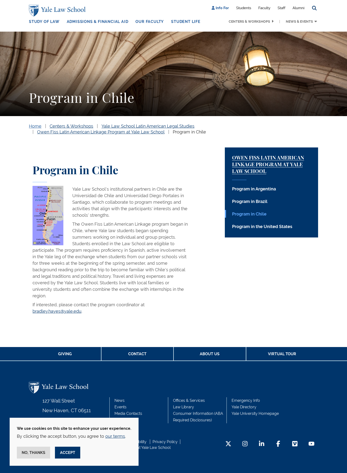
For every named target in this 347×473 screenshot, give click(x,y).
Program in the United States (262, 226)
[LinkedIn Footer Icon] (262, 444)
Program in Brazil (249, 201)
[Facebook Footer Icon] (278, 444)
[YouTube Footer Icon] (311, 444)
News (119, 400)
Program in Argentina (254, 188)
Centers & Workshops (249, 21)
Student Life (185, 21)
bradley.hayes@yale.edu (57, 311)
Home (35, 126)
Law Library (183, 407)
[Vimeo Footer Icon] (295, 444)
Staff (281, 8)
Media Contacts (128, 413)
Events (120, 407)
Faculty (264, 8)
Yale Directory (244, 407)
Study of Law (44, 21)
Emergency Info (246, 400)
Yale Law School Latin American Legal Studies (147, 126)
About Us (210, 354)
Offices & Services (189, 400)
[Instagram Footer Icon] (245, 444)
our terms (115, 436)
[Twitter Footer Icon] (228, 444)
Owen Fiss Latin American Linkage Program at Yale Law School (101, 131)
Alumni (298, 8)
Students (243, 8)
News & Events (299, 21)
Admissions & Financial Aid (97, 21)
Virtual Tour (282, 354)
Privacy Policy (165, 441)
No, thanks (33, 452)
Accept (67, 452)
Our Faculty (149, 21)
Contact (137, 354)
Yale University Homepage (255, 413)
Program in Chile (189, 131)
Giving (65, 354)
